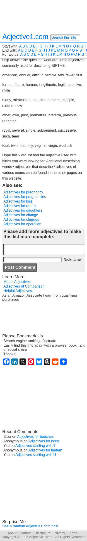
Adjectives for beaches (35, 436)
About (12, 533)
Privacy (59, 533)
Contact (25, 533)
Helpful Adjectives (17, 291)
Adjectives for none (43, 441)
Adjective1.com (25, 37)
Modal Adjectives (17, 282)
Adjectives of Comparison (23, 286)
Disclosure (42, 533)
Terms (72, 533)
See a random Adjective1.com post (30, 526)
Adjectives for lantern (45, 450)
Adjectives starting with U (35, 455)
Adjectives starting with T (35, 446)
